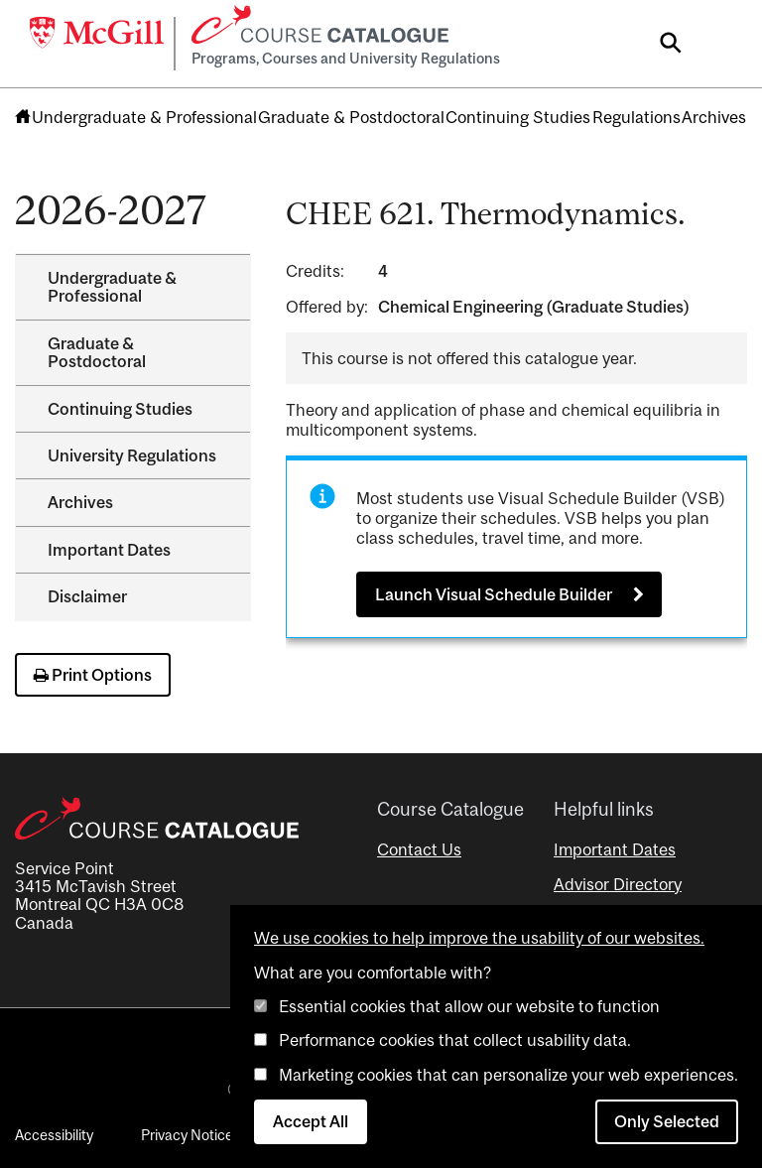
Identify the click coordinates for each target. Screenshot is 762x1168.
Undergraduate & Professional (144, 117)
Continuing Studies (517, 117)
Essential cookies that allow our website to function (469, 1006)
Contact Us (419, 849)
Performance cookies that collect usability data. (455, 1040)
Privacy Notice (187, 1134)
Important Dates (109, 550)
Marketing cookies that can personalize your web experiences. (508, 1075)
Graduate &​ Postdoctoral (97, 352)
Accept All (310, 1121)
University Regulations (132, 455)
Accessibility (54, 1134)
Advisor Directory (618, 884)
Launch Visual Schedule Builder (493, 594)
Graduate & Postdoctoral (351, 117)
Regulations (636, 117)
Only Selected (666, 1121)
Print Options (93, 675)
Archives (714, 117)
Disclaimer (87, 596)
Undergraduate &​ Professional (112, 287)
